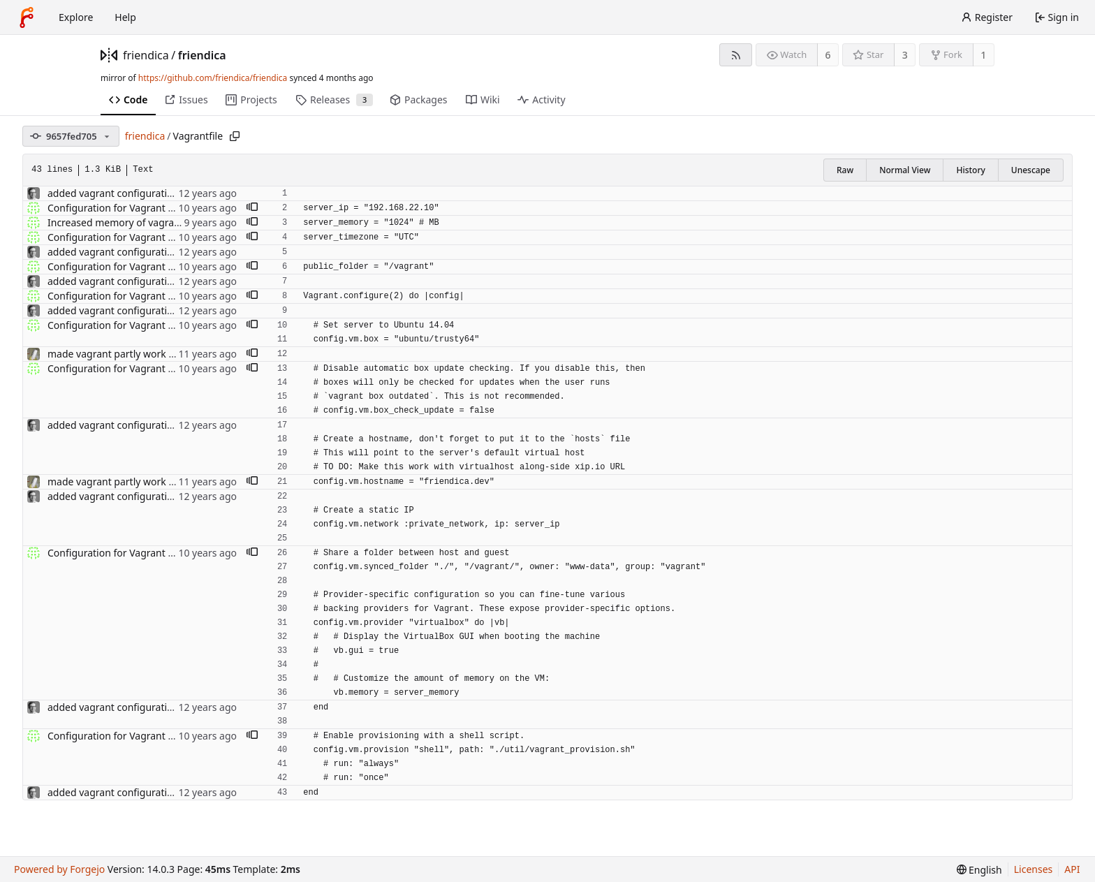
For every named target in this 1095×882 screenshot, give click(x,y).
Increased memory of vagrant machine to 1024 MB (163, 222)
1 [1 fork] (983, 54)
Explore (76, 17)
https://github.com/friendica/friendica (212, 78)
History (970, 170)
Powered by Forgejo (59, 869)
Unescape (1030, 170)
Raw (845, 170)
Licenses (1033, 869)
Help (125, 17)
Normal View (904, 170)
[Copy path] (234, 136)
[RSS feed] (735, 54)
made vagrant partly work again (120, 353)
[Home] (26, 17)
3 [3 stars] (905, 54)
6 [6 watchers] (828, 54)
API (1072, 869)
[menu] (979, 869)
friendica (146, 55)
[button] (252, 208)
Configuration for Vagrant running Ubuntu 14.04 (158, 207)
